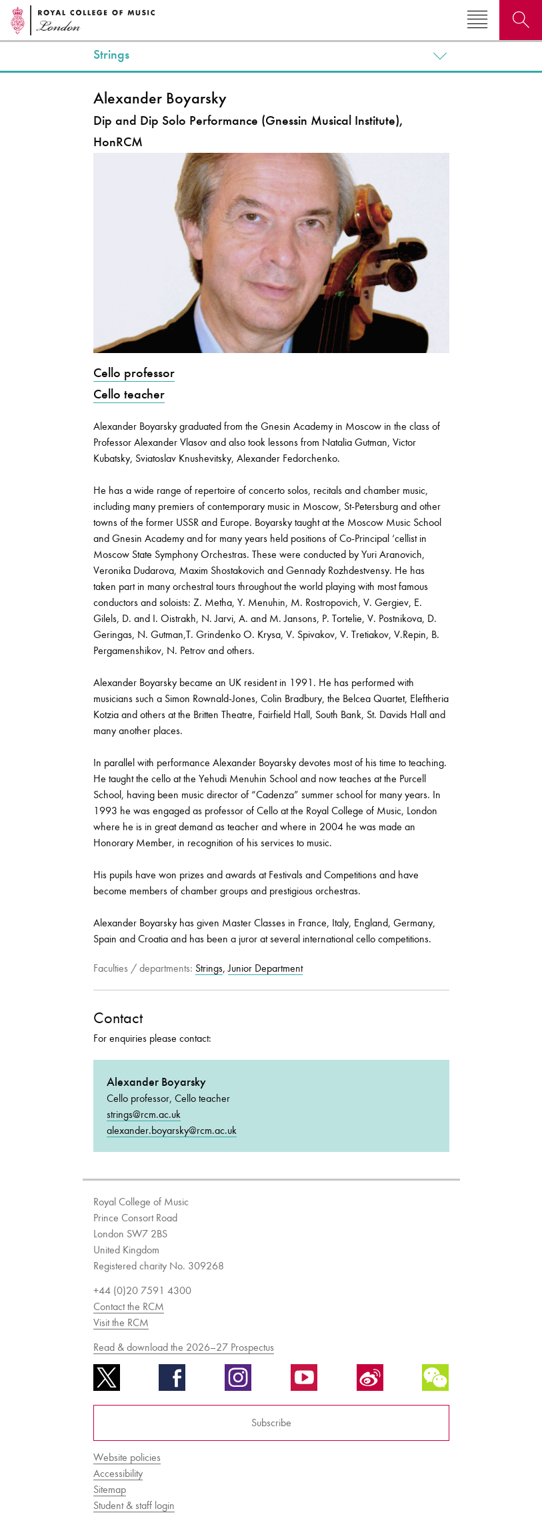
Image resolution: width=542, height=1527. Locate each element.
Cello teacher (129, 394)
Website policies (127, 1457)
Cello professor (134, 372)
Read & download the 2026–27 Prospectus (183, 1347)
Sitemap (109, 1489)
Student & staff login (134, 1505)
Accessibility (118, 1473)
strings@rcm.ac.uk (144, 1114)
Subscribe (271, 1422)
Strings (111, 55)
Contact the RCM (128, 1306)
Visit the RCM (121, 1322)
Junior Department (265, 968)
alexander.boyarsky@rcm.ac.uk (172, 1130)
